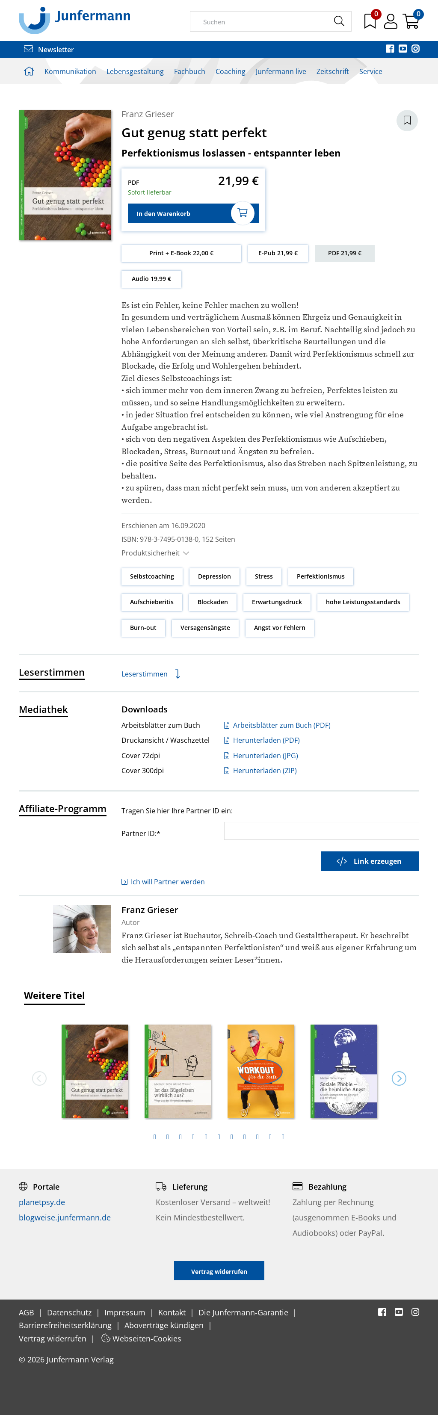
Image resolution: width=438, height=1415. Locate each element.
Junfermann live (281, 71)
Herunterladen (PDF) (262, 740)
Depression (214, 576)
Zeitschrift (333, 71)
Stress (264, 576)
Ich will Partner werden (163, 881)
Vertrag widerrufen (54, 1338)
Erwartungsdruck (277, 602)
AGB (27, 1312)
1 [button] (155, 1137)
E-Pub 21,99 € (278, 253)
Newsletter (49, 49)
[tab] (155, 1137)
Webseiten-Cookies (141, 1338)
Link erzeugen (369, 861)
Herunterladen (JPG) (261, 755)
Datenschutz (70, 1312)
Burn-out (143, 627)
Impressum (126, 1312)
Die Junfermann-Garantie (244, 1312)
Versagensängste (205, 627)
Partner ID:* (140, 833)
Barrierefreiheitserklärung (66, 1325)
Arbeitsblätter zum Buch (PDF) (277, 725)
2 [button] (167, 1137)
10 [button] (270, 1137)
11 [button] (283, 1137)
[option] (94, 1068)
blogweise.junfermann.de (65, 1217)
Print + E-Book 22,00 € (181, 253)
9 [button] (257, 1137)
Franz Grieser (147, 114)
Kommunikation (70, 71)
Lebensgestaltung (135, 71)
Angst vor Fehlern (279, 627)
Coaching (231, 71)
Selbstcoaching (152, 576)
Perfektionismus (321, 576)
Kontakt (173, 1312)
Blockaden (213, 602)
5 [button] (206, 1137)
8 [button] (244, 1137)
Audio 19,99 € (151, 279)
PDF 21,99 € (344, 253)
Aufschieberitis (152, 602)
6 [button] (219, 1137)
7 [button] (232, 1137)
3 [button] (180, 1137)
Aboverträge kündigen (165, 1325)
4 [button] (193, 1137)
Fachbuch (189, 71)
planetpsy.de (42, 1202)
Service (370, 71)
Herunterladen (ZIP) (260, 770)
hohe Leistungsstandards (363, 602)
